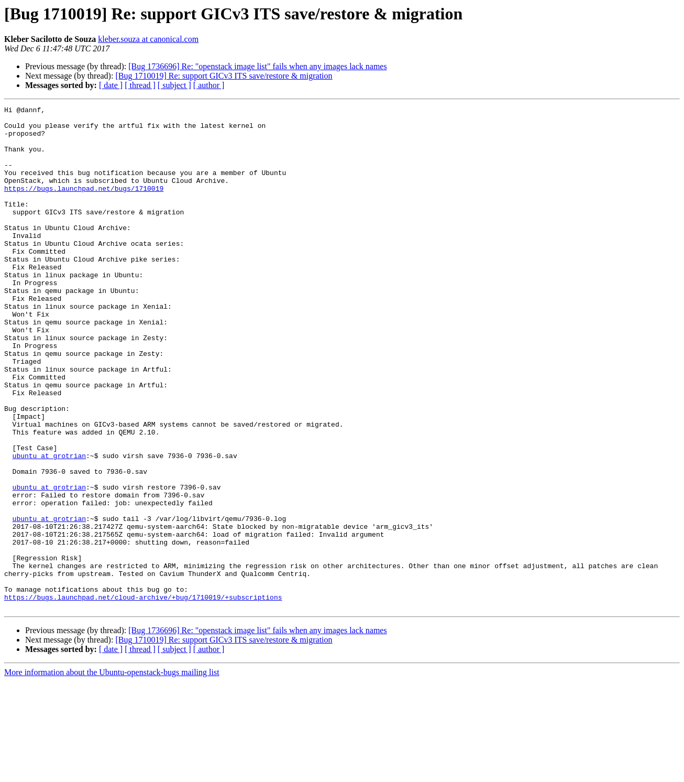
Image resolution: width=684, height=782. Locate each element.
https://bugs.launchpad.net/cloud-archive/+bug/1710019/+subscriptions (143, 696)
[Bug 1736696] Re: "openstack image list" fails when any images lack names (257, 66)
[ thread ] (140, 85)
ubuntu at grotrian (49, 526)
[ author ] (209, 85)
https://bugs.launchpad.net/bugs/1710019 (83, 205)
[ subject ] (174, 85)
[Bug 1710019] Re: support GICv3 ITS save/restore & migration (223, 75)
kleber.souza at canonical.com (148, 39)
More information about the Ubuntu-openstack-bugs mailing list (111, 772)
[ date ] (111, 85)
